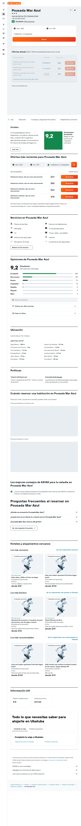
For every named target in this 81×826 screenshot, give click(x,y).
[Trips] (3, 44)
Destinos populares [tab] (36, 764)
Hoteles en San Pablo (68, 819)
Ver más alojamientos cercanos (67, 585)
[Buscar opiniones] (46, 299)
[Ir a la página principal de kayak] (14, 3)
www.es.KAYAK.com (16, 819)
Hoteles (26, 819)
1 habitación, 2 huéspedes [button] (23, 34)
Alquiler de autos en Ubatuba (24, 777)
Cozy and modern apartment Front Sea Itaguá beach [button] (61, 611)
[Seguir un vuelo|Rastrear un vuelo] (3, 29)
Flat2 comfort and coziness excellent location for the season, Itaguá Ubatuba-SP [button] (61, 700)
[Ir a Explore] (3, 24)
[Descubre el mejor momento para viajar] (3, 33)
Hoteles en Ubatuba (51, 777)
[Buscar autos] (3, 18)
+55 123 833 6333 (18, 18)
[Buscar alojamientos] (3, 14)
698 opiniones (29, 21)
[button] (3, 3)
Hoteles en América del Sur (39, 819)
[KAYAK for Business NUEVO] (3, 38)
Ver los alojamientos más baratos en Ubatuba (62, 627)
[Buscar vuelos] (3, 10)
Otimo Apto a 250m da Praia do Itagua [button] (24, 612)
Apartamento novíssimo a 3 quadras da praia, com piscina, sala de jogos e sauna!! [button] (27, 656)
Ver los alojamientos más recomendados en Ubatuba (63, 673)
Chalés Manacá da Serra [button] (53, 655)
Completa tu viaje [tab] (20, 764)
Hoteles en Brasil (54, 819)
